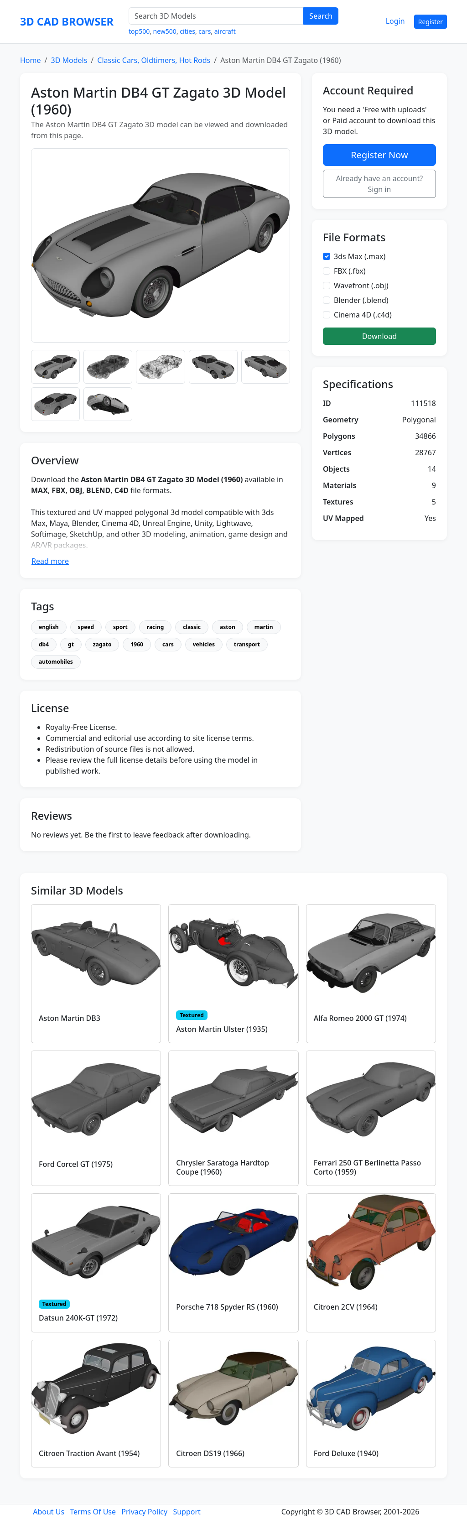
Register (430, 21)
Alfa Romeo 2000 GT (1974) (360, 1018)
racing (155, 627)
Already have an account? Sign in (379, 183)
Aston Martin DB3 (69, 1018)
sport (120, 627)
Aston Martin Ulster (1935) (221, 1029)
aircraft (225, 31)
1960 (136, 644)
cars (204, 31)
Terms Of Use (93, 1512)
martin (263, 627)
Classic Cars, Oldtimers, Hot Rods (153, 60)
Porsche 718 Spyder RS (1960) (227, 1307)
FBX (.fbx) (350, 271)
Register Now (379, 155)
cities (187, 31)
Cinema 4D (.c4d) (363, 315)
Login (395, 21)
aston (227, 627)
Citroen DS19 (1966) (210, 1453)
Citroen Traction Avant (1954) (89, 1453)
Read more (50, 561)
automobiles (56, 662)
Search (320, 16)
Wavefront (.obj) (361, 286)
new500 (164, 31)
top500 (139, 31)
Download (379, 336)
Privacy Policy (144, 1512)
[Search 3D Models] (216, 16)
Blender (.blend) (361, 300)
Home (30, 60)
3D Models (69, 60)
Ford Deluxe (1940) (346, 1453)
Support (186, 1512)
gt (71, 644)
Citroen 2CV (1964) (346, 1307)
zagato (102, 644)
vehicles (204, 644)
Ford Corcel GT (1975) (76, 1164)
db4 (44, 644)
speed (86, 627)
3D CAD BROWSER (67, 21)
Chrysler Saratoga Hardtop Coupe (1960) (222, 1167)
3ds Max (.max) (359, 256)
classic (192, 627)
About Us (48, 1512)
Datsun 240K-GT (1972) (78, 1318)
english (49, 627)
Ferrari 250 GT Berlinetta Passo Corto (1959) (367, 1167)
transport (247, 644)
